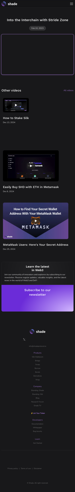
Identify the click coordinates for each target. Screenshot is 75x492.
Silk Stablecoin (37, 357)
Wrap (37, 380)
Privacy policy (13, 468)
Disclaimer (38, 468)
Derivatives (37, 376)
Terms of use (26, 468)
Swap (37, 364)
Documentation (37, 424)
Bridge (37, 361)
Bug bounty (37, 431)
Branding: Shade (37, 390)
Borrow (37, 368)
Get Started (37, 443)
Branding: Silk (37, 394)
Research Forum (37, 402)
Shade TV (37, 405)
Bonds (37, 372)
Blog (37, 398)
